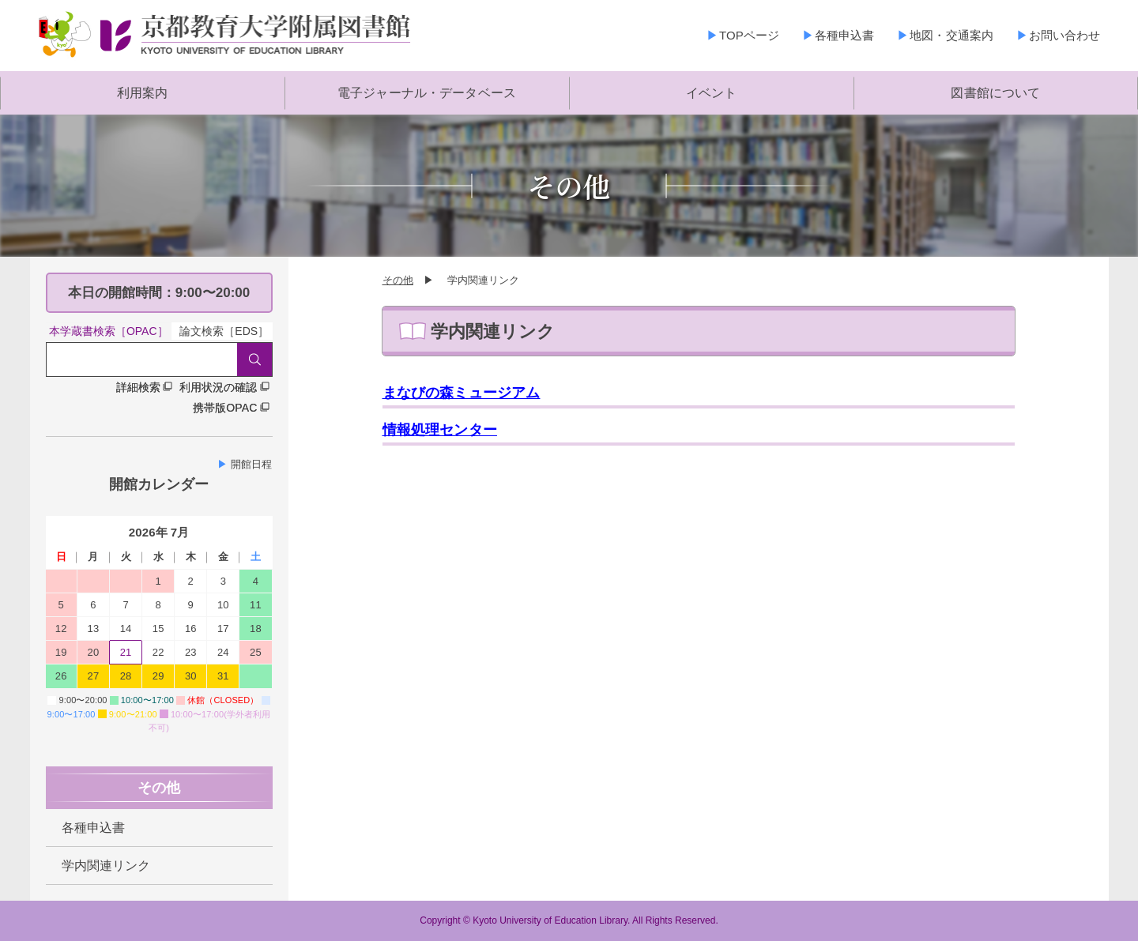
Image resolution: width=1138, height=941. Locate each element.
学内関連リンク (106, 865)
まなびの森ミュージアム (461, 393)
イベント (711, 93)
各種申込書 (845, 35)
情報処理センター (439, 430)
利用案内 (142, 93)
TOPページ (749, 35)
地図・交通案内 (951, 35)
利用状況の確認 (218, 387)
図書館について (995, 93)
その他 (397, 280)
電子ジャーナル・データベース (426, 93)
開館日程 (252, 464)
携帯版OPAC (225, 407)
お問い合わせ (1065, 35)
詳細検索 (138, 387)
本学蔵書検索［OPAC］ (108, 331)
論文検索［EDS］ (224, 331)
